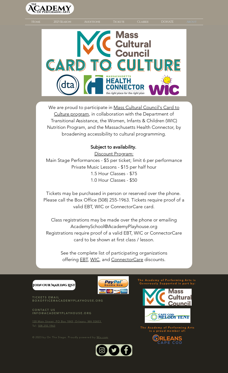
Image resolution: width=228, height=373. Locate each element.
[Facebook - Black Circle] (126, 350)
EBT (84, 259)
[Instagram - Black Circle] (102, 350)
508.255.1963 (46, 325)
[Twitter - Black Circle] (114, 350)
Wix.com (102, 337)
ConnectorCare (127, 259)
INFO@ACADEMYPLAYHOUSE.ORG (62, 313)
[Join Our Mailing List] (54, 285)
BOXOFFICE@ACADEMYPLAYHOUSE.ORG (67, 300)
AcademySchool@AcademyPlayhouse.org (113, 226)
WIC (94, 259)
